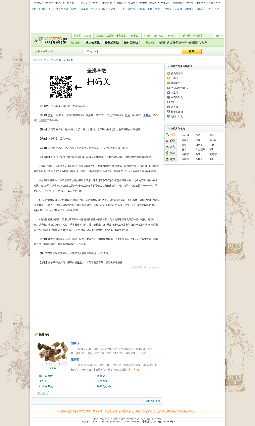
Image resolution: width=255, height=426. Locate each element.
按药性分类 (165, 42)
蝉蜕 (212, 149)
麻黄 (79, 262)
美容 (172, 153)
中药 (172, 134)
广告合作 (157, 418)
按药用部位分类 (197, 42)
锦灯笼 (188, 9)
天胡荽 (111, 9)
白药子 (199, 144)
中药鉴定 (107, 2)
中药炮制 (142, 2)
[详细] (143, 353)
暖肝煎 (75, 359)
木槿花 (168, 9)
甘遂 (212, 144)
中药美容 (198, 35)
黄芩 (198, 135)
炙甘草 (147, 115)
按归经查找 (112, 42)
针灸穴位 (166, 2)
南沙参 (131, 9)
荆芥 (69, 115)
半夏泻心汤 (104, 386)
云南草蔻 (83, 9)
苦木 (212, 135)
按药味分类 (180, 42)
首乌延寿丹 (177, 73)
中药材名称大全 (119, 418)
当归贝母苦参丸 (179, 87)
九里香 (52, 368)
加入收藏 (145, 418)
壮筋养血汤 (46, 386)
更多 (218, 35)
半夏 (90, 115)
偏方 (172, 146)
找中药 (77, 35)
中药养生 (95, 2)
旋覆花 (43, 120)
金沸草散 (68, 60)
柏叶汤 (174, 102)
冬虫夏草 (200, 149)
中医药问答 (202, 2)
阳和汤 (75, 343)
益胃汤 (101, 375)
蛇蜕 (73, 9)
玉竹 (149, 9)
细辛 (127, 115)
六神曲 (185, 159)
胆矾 (212, 159)
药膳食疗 (177, 2)
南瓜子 (185, 140)
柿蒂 (34, 9)
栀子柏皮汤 (177, 111)
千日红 (121, 9)
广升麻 (198, 9)
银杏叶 (64, 9)
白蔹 (198, 154)
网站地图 (104, 418)
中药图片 (83, 2)
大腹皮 (158, 9)
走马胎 (178, 9)
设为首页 (134, 418)
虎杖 (198, 140)
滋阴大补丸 (177, 116)
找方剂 (87, 35)
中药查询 (50, 40)
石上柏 (207, 9)
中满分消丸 (177, 97)
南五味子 (214, 140)
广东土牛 (54, 9)
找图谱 (110, 35)
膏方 (172, 159)
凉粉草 (185, 154)
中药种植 (189, 2)
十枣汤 (174, 78)
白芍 (93, 9)
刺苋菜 (213, 154)
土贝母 (101, 9)
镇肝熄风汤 (46, 375)
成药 (172, 140)
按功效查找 (93, 42)
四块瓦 (199, 159)
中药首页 (36, 2)
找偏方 (99, 35)
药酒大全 (215, 2)
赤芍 (109, 115)
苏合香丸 (102, 381)
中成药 (131, 2)
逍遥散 (174, 107)
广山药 (42, 9)
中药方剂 (60, 2)
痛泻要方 (175, 83)
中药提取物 (120, 2)
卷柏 (184, 144)
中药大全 (48, 2)
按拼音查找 (131, 42)
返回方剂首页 (153, 401)
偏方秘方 (72, 2)
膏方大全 (154, 2)
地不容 (185, 135)
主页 (46, 60)
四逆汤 (174, 92)
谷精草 (141, 9)
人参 (216, 9)
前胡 (50, 115)
